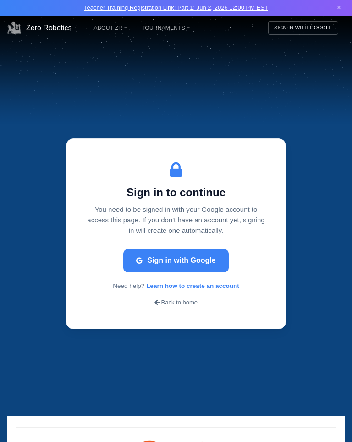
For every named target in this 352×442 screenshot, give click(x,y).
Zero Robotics (39, 28)
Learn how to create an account (192, 285)
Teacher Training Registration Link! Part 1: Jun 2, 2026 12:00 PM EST (176, 7)
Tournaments (166, 28)
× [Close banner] (339, 7)
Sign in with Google (175, 260)
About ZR (110, 28)
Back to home (176, 302)
